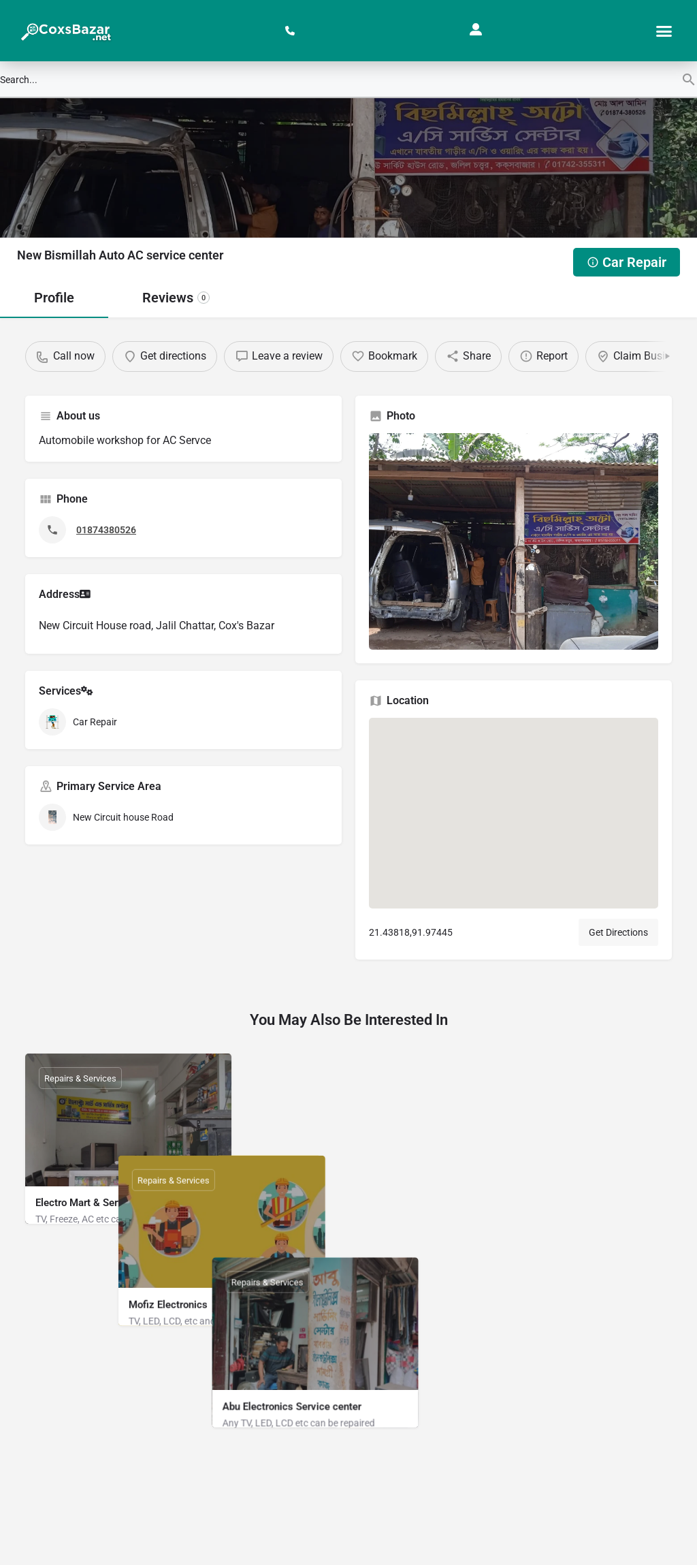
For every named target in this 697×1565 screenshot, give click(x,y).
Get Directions (618, 932)
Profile (54, 297)
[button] (664, 31)
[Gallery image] (513, 541)
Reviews (176, 297)
